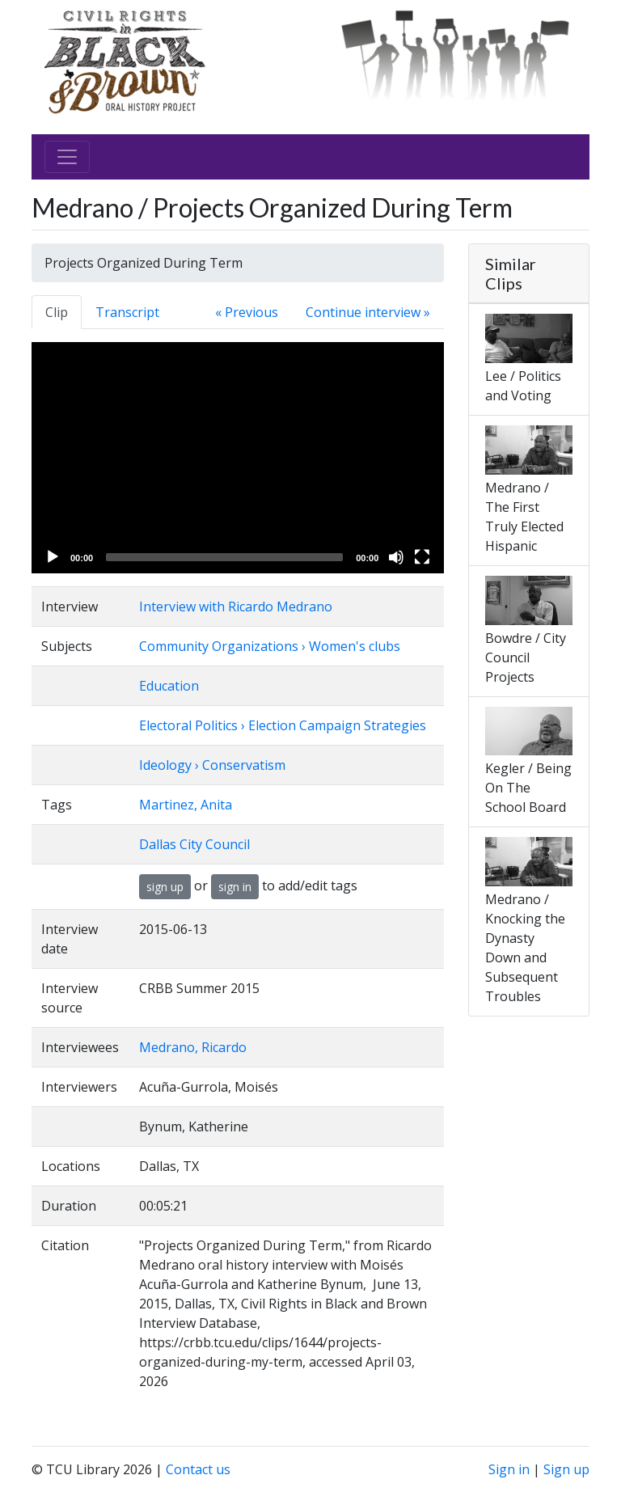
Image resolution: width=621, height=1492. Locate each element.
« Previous (246, 312)
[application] (238, 457)
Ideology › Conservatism (212, 765)
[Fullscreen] (422, 557)
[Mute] (396, 557)
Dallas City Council (194, 844)
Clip (56, 312)
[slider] (224, 557)
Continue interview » (368, 312)
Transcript (127, 312)
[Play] (52, 557)
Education (169, 686)
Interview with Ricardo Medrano (235, 606)
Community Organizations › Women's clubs (269, 646)
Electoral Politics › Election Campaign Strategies (282, 725)
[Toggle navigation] (67, 157)
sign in (234, 886)
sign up (165, 886)
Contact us (198, 1469)
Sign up (566, 1469)
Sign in (509, 1469)
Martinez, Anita (185, 805)
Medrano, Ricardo (193, 1047)
